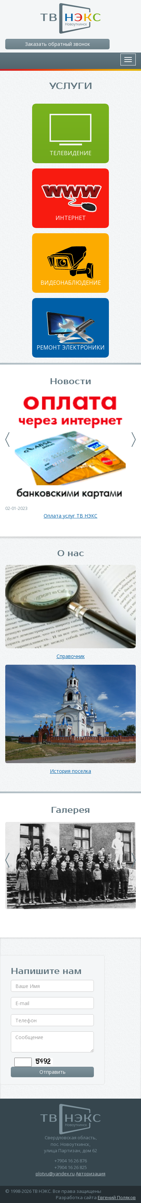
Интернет (70, 218)
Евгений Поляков (117, 1197)
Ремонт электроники (71, 347)
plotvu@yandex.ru (55, 1173)
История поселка (70, 771)
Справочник (71, 656)
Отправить (52, 1072)
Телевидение (70, 153)
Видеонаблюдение (70, 282)
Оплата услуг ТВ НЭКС (70, 516)
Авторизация (90, 1173)
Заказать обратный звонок (57, 44)
